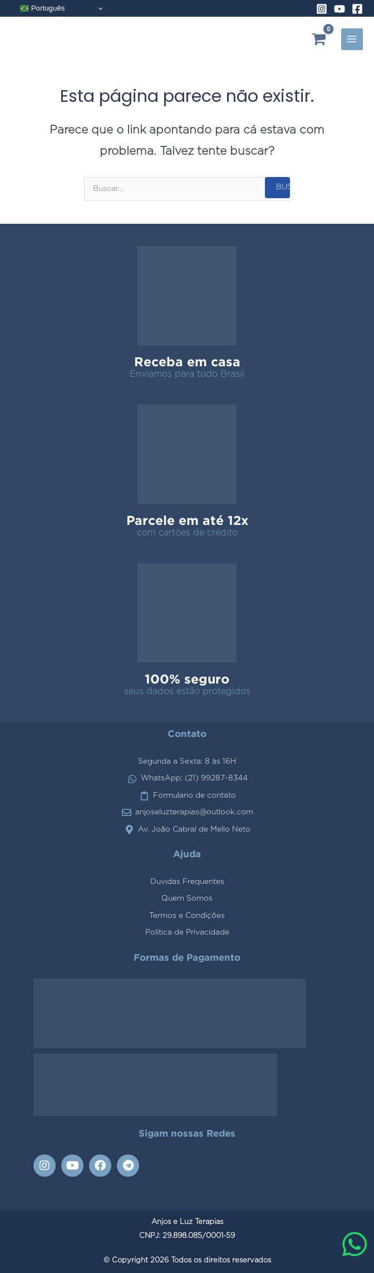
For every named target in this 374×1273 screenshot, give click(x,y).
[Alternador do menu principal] (352, 39)
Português (42, 8)
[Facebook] (357, 8)
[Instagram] (321, 8)
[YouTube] (339, 8)
